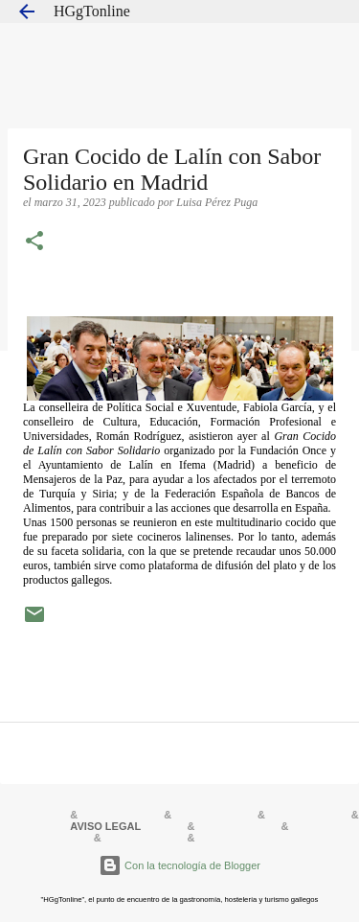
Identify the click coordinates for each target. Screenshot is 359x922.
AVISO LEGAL (105, 826)
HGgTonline (92, 11)
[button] (34, 242)
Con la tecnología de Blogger (179, 865)
